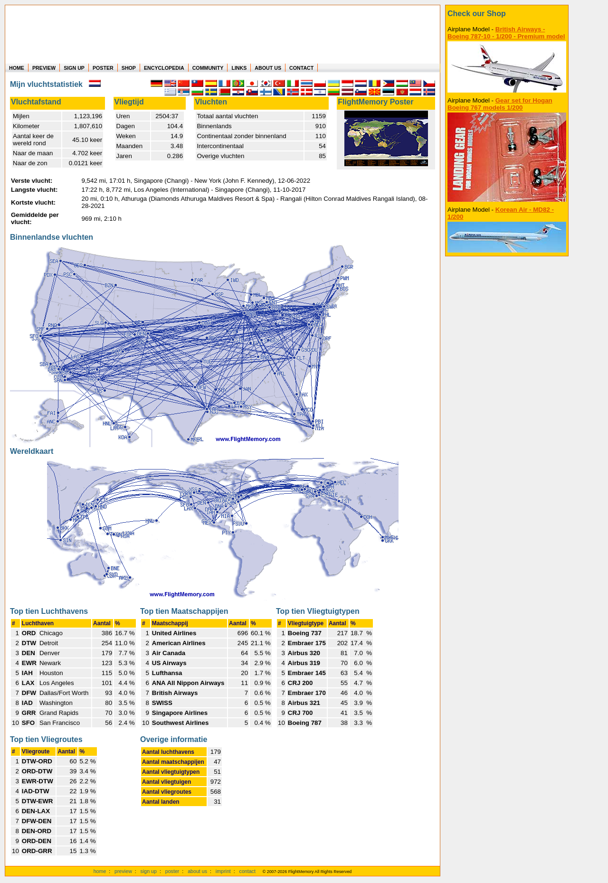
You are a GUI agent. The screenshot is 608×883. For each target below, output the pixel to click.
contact (247, 871)
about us (197, 871)
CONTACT (301, 68)
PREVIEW (44, 68)
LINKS (239, 68)
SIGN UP (74, 68)
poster (172, 871)
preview (123, 871)
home (100, 871)
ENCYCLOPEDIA (164, 68)
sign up (149, 871)
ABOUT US (268, 68)
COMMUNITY (208, 68)
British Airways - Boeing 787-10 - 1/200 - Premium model (506, 33)
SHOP (129, 68)
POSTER (103, 68)
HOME (16, 68)
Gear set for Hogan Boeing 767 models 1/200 (499, 104)
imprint (223, 871)
